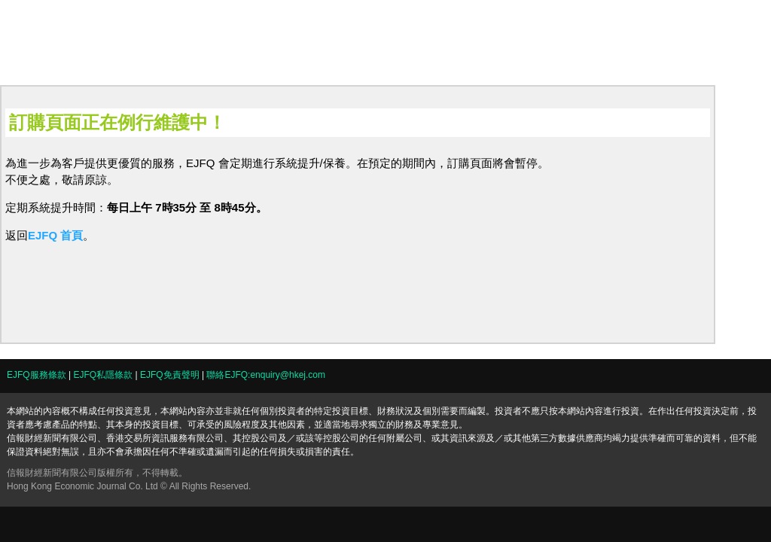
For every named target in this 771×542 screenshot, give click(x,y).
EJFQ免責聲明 (170, 375)
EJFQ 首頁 (55, 235)
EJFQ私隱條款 (103, 375)
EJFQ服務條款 (36, 375)
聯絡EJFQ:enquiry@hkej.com (265, 375)
